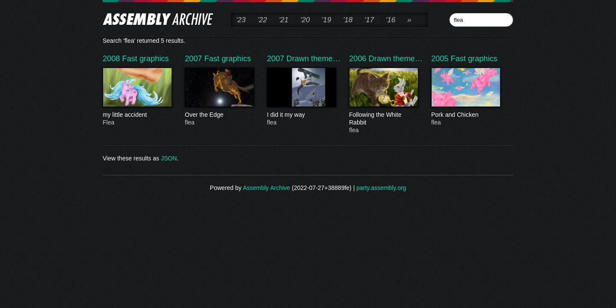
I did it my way (301, 115)
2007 (194, 58)
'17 (369, 20)
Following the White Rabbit (383, 119)
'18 (347, 20)
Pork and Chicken (465, 115)
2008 (112, 58)
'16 (390, 20)
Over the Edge (219, 115)
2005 (441, 58)
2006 (359, 58)
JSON (169, 158)
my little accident (137, 115)
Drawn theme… (314, 58)
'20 (305, 20)
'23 (241, 20)
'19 (326, 20)
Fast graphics (145, 58)
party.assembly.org (381, 187)
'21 (283, 20)
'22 (262, 20)
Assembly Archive (266, 187)
